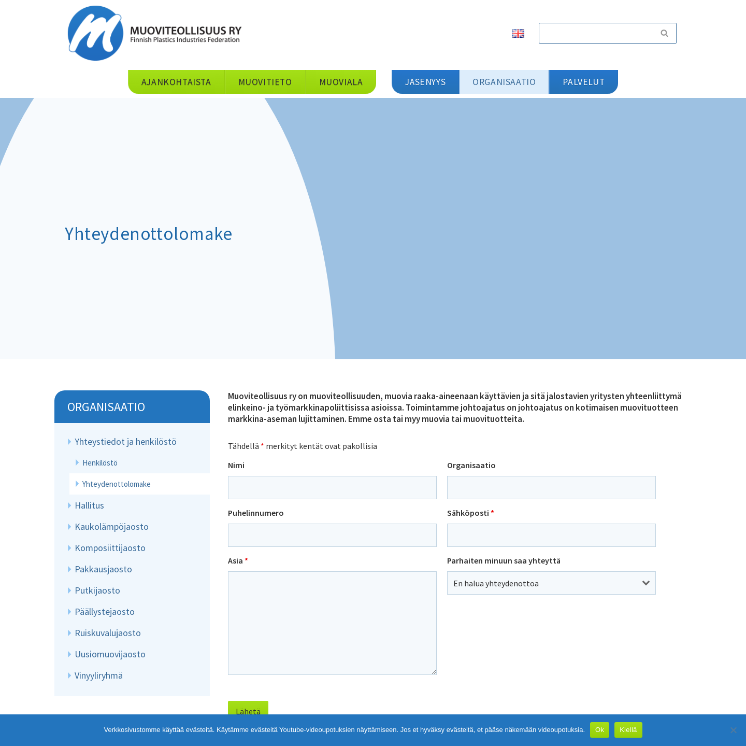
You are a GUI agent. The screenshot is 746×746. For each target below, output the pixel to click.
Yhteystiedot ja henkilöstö (126, 441)
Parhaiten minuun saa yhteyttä (504, 560)
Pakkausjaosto (103, 569)
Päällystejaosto (105, 611)
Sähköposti (470, 513)
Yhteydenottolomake (116, 484)
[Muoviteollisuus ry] (158, 33)
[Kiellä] (733, 730)
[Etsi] (596, 33)
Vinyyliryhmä (99, 675)
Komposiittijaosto (110, 548)
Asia (238, 560)
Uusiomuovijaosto (110, 654)
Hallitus (89, 505)
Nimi (236, 465)
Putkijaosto (97, 590)
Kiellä (628, 730)
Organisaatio (106, 407)
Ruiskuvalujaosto (108, 633)
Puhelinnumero (256, 513)
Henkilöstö (100, 463)
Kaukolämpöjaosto (112, 526)
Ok (599, 730)
